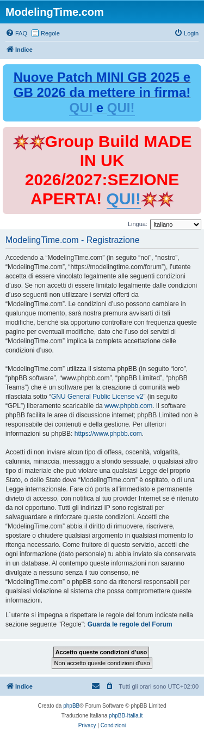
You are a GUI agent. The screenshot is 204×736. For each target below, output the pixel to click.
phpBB (71, 706)
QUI (80, 107)
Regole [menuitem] (50, 33)
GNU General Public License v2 (97, 396)
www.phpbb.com (128, 406)
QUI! (121, 107)
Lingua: (137, 224)
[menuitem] (16, 33)
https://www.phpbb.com (108, 433)
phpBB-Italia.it (126, 716)
